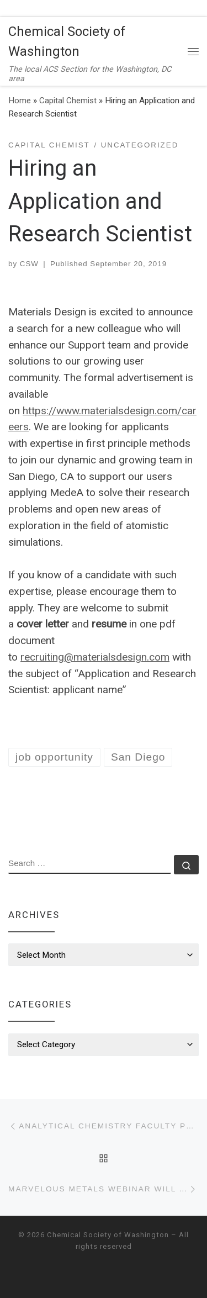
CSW (29, 264)
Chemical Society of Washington (108, 1235)
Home (19, 100)
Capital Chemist (68, 100)
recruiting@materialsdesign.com (94, 657)
